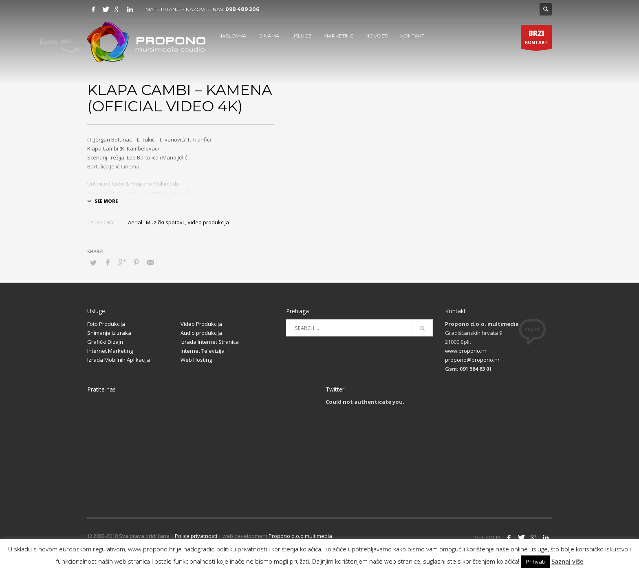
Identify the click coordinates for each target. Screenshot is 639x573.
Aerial (135, 222)
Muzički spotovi (165, 222)
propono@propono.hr (472, 359)
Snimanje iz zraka (109, 332)
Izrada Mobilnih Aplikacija (118, 359)
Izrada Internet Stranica (210, 341)
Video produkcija (208, 222)
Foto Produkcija (106, 323)
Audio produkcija (201, 332)
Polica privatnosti (196, 536)
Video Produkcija (201, 323)
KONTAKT (412, 36)
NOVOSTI (377, 36)
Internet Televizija (203, 350)
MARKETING (339, 36)
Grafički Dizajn (105, 341)
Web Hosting (196, 359)
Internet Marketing (110, 350)
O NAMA (269, 36)
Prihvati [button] (535, 561)
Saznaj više (567, 561)
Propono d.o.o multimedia (300, 536)
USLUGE (301, 36)
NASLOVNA (232, 36)
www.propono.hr (466, 350)
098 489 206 (242, 9)
